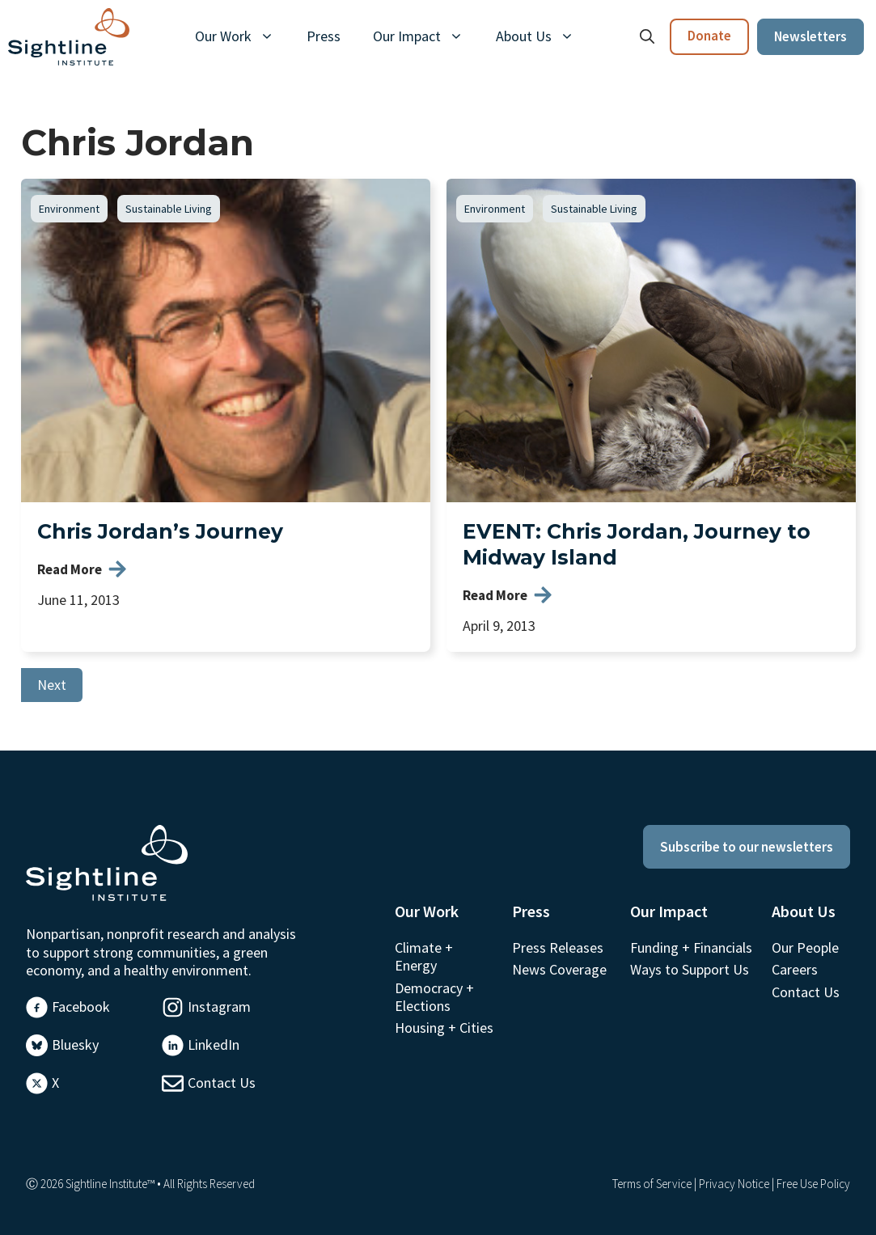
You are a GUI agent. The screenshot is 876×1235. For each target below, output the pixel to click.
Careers (795, 969)
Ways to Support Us (689, 969)
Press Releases (557, 947)
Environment (69, 208)
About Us (543, 36)
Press (324, 36)
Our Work (242, 36)
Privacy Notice (734, 1183)
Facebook (81, 1006)
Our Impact (426, 36)
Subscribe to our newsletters (746, 847)
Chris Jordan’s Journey (160, 531)
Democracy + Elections (434, 997)
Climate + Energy (424, 956)
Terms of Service (652, 1183)
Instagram (219, 1006)
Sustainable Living (168, 208)
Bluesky (75, 1044)
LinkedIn (213, 1044)
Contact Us (222, 1082)
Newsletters (810, 36)
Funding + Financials (691, 947)
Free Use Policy (813, 1183)
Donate (709, 35)
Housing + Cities (444, 1027)
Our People (805, 947)
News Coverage (559, 969)
